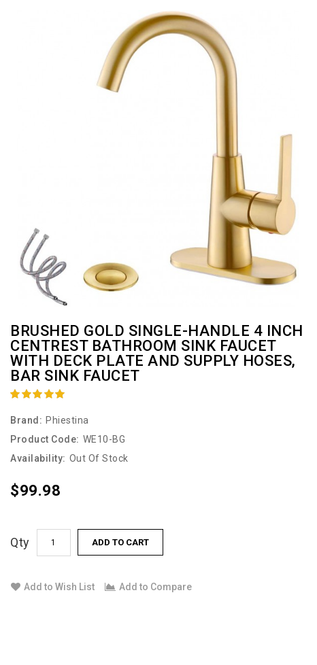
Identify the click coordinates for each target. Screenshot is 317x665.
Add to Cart (120, 542)
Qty (20, 542)
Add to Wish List (53, 586)
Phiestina (67, 420)
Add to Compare (148, 586)
